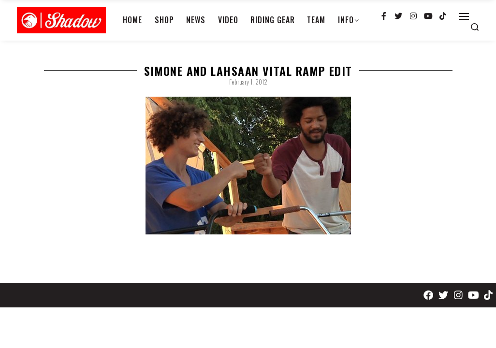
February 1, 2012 (248, 82)
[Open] (464, 16)
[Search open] (474, 27)
